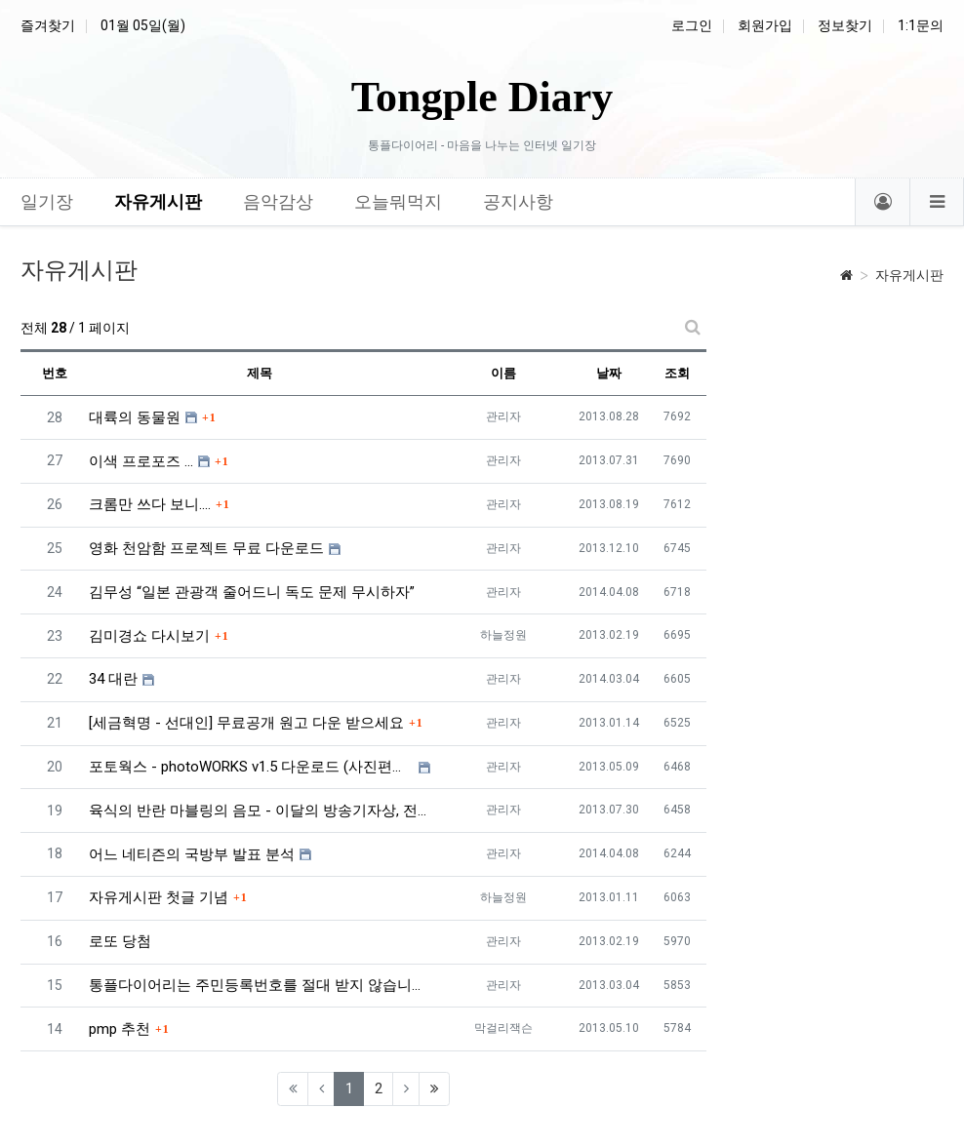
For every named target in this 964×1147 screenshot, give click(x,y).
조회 (677, 373)
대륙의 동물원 (135, 417)
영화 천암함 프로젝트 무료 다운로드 (206, 548)
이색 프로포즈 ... (141, 461)
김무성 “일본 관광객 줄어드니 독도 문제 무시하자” (252, 592)
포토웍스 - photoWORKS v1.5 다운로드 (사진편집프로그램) (251, 766)
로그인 (691, 25)
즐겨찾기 (47, 25)
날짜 (609, 373)
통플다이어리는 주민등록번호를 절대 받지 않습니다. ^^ (259, 985)
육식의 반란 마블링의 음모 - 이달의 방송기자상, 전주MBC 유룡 (259, 810)
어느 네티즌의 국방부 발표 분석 (192, 854)
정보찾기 (845, 25)
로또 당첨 (120, 941)
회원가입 (765, 25)
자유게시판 (909, 275)
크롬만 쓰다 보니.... (150, 504)
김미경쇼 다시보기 (149, 636)
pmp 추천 (119, 1029)
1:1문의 (921, 25)
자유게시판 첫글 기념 (158, 897)
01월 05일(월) (142, 25)
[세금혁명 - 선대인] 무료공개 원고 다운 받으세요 (246, 723)
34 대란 (113, 679)
